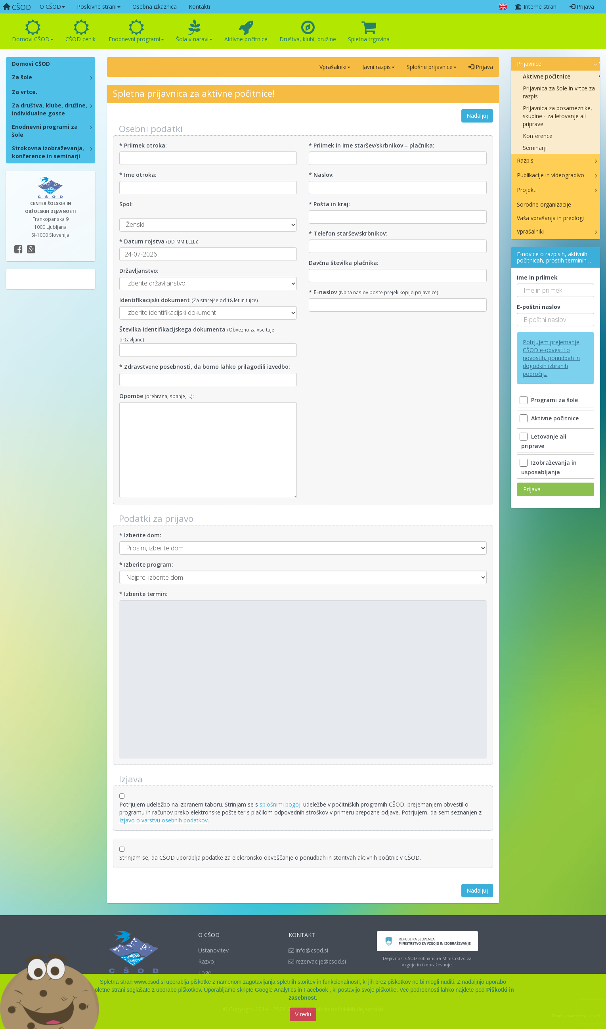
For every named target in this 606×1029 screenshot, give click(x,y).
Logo (205, 972)
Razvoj (207, 961)
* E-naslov (323, 292)
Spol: (126, 204)
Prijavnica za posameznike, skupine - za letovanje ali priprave (557, 116)
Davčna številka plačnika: (344, 262)
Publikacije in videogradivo (550, 175)
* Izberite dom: (140, 535)
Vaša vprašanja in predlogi (550, 218)
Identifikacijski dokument (154, 300)
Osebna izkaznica (154, 6)
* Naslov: (321, 174)
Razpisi (526, 160)
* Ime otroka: (138, 174)
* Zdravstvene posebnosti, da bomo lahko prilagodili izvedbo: (204, 366)
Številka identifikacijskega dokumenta (172, 329)
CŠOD (17, 7)
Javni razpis (378, 67)
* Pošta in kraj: (329, 204)
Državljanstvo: (139, 270)
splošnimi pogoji (281, 804)
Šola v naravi (194, 31)
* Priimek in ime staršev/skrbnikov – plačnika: (371, 145)
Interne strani (536, 6)
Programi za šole (549, 400)
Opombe (131, 396)
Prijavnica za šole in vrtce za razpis (559, 92)
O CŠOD (52, 6)
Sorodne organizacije (544, 204)
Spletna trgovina (369, 31)
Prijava (582, 6)
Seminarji (535, 147)
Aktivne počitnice (246, 31)
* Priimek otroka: (143, 145)
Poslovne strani (98, 6)
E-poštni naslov (538, 306)
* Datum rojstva (141, 241)
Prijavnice (529, 63)
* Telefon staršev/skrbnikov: (348, 233)
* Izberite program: (146, 564)
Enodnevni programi (136, 31)
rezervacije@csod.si (317, 961)
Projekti (527, 190)
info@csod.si (308, 950)
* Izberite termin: (143, 594)
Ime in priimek (537, 277)
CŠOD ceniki (81, 31)
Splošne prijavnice (432, 67)
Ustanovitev (213, 950)
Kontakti (199, 6)
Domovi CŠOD (33, 31)
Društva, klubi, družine (307, 31)
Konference (537, 136)
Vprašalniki (334, 67)
